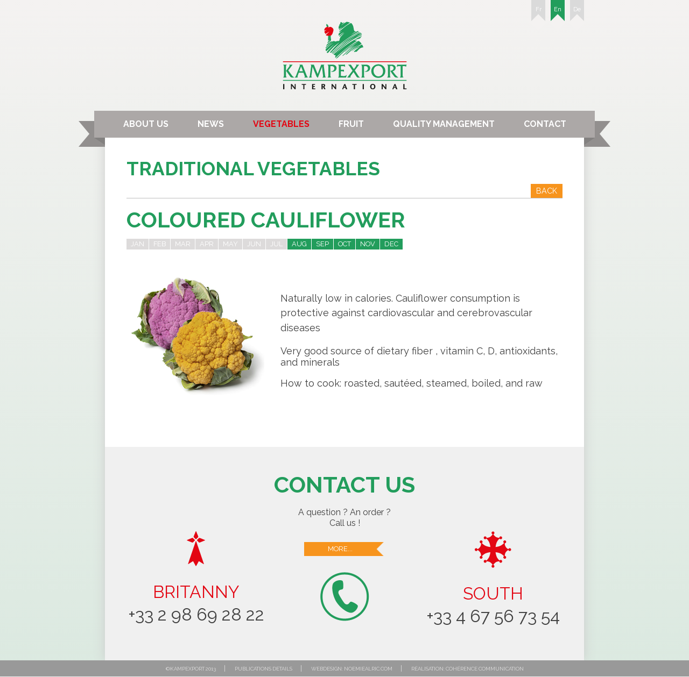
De (577, 13)
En (558, 13)
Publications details (263, 669)
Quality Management (444, 124)
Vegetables (281, 124)
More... (356, 549)
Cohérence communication (485, 669)
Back (546, 190)
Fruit (351, 124)
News (211, 124)
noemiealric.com (368, 669)
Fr (538, 13)
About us (145, 124)
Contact (545, 124)
